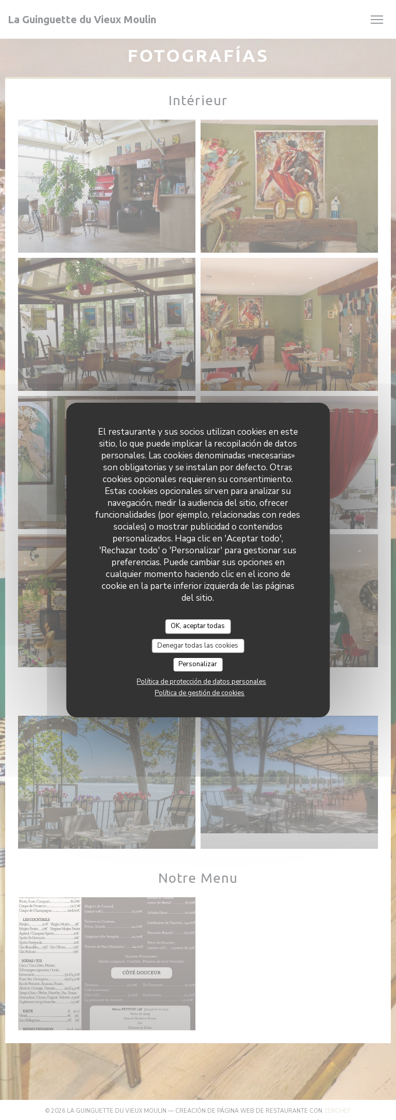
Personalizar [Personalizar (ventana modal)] (197, 664)
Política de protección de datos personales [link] (201, 681)
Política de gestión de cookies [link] (199, 693)
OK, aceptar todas (198, 626)
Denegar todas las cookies (197, 645)
